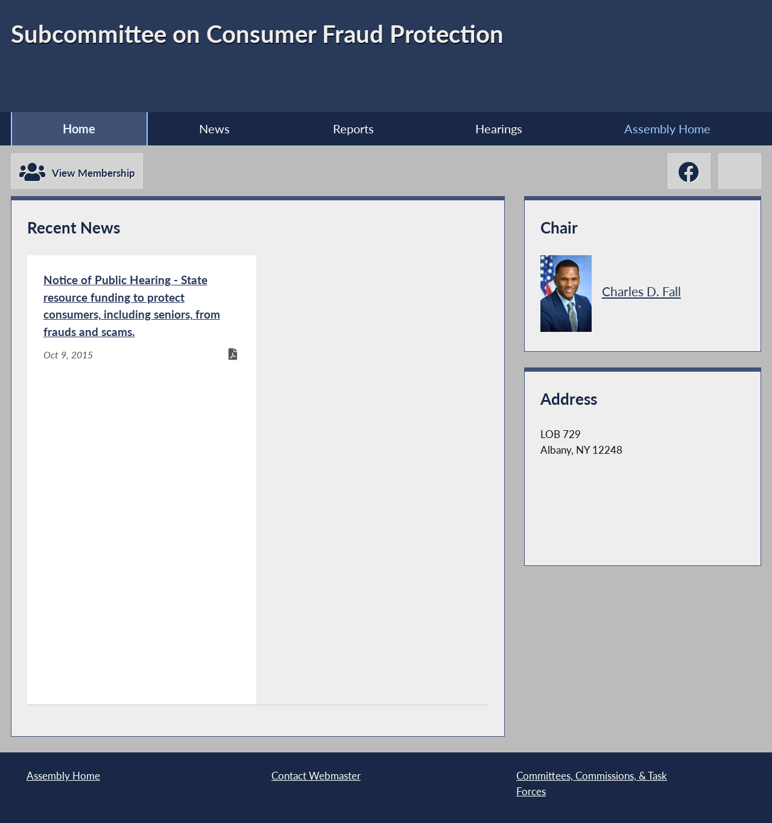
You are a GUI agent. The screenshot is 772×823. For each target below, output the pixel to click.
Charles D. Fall (641, 291)
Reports (353, 129)
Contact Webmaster (316, 775)
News (214, 129)
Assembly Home (667, 129)
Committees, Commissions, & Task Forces (591, 783)
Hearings (498, 129)
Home (79, 129)
